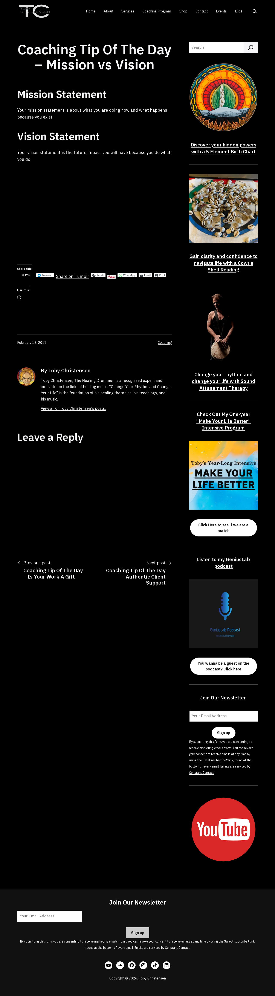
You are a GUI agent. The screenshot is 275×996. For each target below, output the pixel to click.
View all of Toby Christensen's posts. (73, 408)
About (108, 11)
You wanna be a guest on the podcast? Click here (223, 666)
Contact (202, 11)
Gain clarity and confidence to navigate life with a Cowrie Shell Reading (223, 263)
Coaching (165, 342)
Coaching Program (156, 11)
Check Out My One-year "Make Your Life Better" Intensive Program (223, 421)
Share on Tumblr (72, 275)
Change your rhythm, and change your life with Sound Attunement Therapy (223, 381)
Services (127, 11)
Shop (183, 11)
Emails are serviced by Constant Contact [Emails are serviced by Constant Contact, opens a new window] (162, 948)
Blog (238, 11)
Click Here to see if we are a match (223, 527)
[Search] (251, 47)
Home (90, 11)
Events (221, 11)
